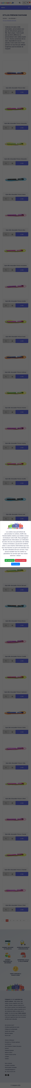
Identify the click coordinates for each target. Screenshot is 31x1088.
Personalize (15, 564)
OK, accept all (10, 560)
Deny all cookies (21, 560)
